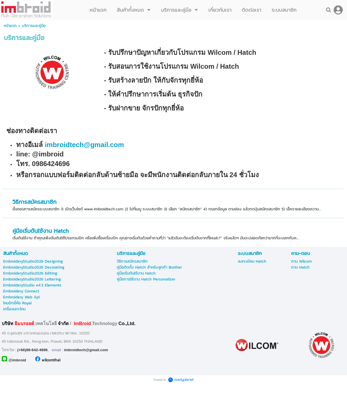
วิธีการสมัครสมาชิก (34, 202)
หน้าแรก (10, 26)
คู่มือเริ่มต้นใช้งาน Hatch (40, 231)
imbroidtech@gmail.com (85, 144)
